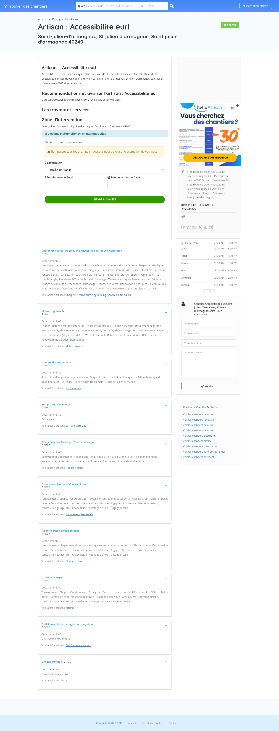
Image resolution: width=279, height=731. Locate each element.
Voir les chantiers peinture (197, 414)
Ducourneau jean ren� (79, 514)
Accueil (42, 19)
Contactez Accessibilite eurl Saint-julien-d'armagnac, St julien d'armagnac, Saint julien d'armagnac (213, 309)
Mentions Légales (152, 723)
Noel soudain (73, 388)
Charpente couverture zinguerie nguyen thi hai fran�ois (98, 295)
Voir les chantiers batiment (197, 457)
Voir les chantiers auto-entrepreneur (203, 451)
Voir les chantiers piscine (196, 441)
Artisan (70, 607)
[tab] (105, 251)
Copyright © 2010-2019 (109, 723)
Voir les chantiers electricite (198, 435)
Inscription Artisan (255, 5)
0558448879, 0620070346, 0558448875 (197, 207)
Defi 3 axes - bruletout (78, 645)
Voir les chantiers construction (199, 446)
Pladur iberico (74, 561)
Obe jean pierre (75, 467)
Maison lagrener (75, 346)
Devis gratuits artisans (65, 19)
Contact (173, 723)
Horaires (210, 291)
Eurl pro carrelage (76, 425)
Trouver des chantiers (26, 6)
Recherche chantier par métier (201, 407)
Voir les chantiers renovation (198, 419)
